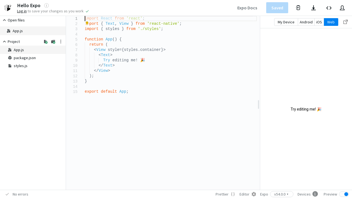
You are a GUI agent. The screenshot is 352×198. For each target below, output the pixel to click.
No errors (20, 194)
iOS (319, 22)
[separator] (258, 103)
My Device (286, 22)
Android (306, 22)
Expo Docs (247, 7)
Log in (22, 11)
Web (331, 22)
